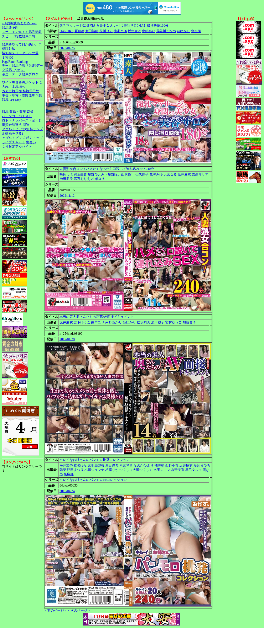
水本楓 (196, 31)
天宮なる (170, 174)
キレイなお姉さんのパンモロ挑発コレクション (94, 460)
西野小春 (171, 465)
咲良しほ (66, 174)
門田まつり (75, 470)
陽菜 (62, 470)
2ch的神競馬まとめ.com (19, 23)
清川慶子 (157, 322)
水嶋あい (148, 31)
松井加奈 (66, 465)
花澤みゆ (156, 174)
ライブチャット (13, 142)
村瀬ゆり (97, 179)
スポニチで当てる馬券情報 (22, 32)
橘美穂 (159, 465)
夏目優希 (112, 465)
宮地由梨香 (96, 465)
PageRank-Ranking (15, 61)
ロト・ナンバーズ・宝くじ (22, 120)
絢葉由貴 (80, 174)
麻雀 (30, 111)
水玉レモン (162, 470)
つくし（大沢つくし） (136, 470)
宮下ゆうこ (82, 322)
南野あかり (113, 322)
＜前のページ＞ (55, 610)
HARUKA (66, 31)
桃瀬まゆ (120, 31)
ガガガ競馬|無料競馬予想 (20, 91)
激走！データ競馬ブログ (20, 74)
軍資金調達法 (12, 125)
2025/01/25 (67, 48)
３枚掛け (8, 57)
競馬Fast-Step (11, 100)
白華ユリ (97, 322)
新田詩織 (92, 31)
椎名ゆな (80, 465)
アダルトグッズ (13, 138)
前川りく (106, 31)
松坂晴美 (143, 322)
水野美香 (177, 470)
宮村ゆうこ (173, 322)
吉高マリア (200, 174)
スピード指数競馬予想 (18, 36)
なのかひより (144, 465)
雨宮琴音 (126, 465)
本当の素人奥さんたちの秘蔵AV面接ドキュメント (96, 316)
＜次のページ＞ (78, 610)
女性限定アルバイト (17, 146)
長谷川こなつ (166, 31)
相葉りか (112, 470)
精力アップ (34, 138)
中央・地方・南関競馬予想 (22, 95)
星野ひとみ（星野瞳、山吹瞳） (111, 174)
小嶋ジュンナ (94, 470)
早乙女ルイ (193, 470)
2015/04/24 (67, 491)
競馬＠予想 (10, 27)
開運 (26, 125)
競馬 (5, 111)
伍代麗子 (142, 174)
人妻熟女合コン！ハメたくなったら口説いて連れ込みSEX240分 (106, 169)
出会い (31, 142)
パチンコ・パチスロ (17, 116)
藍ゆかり (183, 31)
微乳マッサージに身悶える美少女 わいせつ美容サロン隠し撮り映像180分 (114, 25)
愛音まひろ (201, 465)
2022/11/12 (66, 195)
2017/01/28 (67, 339)
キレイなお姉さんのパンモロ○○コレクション (93, 480)
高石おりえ (82, 179)
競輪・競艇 (17, 111)
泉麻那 (69, 474)
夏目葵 (79, 31)
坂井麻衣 (134, 31)
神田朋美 (66, 179)
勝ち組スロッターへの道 (20, 53)
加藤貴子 (189, 322)
